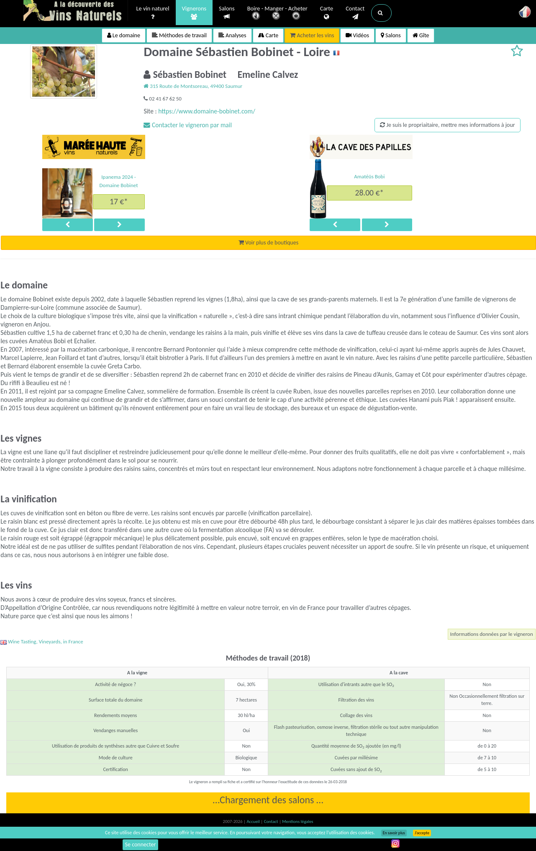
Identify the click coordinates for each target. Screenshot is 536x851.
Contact (355, 13)
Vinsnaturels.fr (75, 11)
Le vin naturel (152, 13)
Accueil (253, 821)
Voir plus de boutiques (268, 242)
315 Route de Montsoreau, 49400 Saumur (193, 86)
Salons (227, 12)
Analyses (232, 35)
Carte (326, 13)
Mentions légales (297, 821)
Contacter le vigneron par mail (188, 125)
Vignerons (194, 13)
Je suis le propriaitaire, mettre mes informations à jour (447, 125)
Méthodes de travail (179, 35)
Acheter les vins (312, 35)
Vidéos (357, 35)
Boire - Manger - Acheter (277, 13)
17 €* (119, 201)
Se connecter (140, 844)
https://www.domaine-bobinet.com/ (206, 111)
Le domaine (123, 35)
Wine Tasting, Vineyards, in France (41, 641)
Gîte (421, 35)
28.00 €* (369, 193)
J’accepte (422, 833)
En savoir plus (394, 833)
